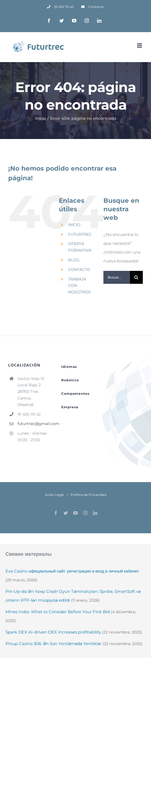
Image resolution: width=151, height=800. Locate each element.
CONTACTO (79, 269)
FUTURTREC (80, 234)
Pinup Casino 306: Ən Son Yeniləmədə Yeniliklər (53, 643)
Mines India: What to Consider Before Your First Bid (57, 611)
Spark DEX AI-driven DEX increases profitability (53, 632)
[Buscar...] (116, 277)
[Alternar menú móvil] (140, 45)
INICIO (74, 224)
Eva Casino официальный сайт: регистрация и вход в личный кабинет (72, 571)
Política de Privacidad (88, 495)
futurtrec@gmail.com (33, 423)
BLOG (74, 259)
